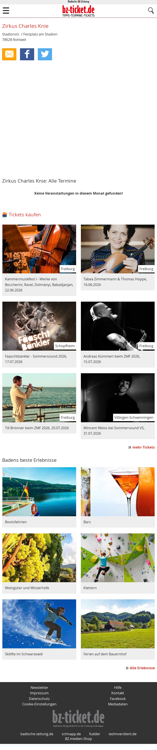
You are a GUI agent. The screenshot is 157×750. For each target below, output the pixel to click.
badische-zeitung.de (36, 740)
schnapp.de (71, 740)
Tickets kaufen (25, 214)
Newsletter (39, 687)
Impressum (39, 693)
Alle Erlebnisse (142, 668)
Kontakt (117, 693)
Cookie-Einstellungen (39, 704)
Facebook (118, 698)
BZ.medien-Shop (78, 744)
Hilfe (118, 687)
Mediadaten (118, 704)
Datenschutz (39, 698)
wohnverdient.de (123, 740)
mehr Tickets (143, 447)
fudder (94, 740)
